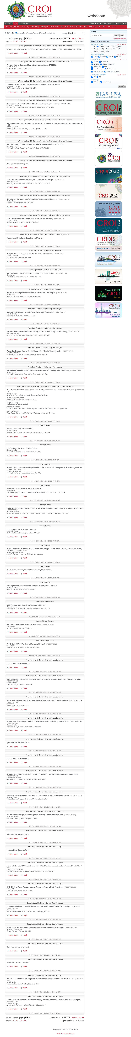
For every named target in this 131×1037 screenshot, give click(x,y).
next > (74, 39)
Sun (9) (95, 56)
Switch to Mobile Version (65, 1033)
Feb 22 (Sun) (25, 26)
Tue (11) (110, 56)
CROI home (107, 23)
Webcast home (96, 23)
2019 (90, 26)
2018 (94, 26)
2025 (61, 26)
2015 (109, 26)
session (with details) (49, 33)
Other (106, 66)
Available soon (106, 82)
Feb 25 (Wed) (54, 26)
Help (124, 23)
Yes (95, 76)
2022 (76, 26)
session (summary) (34, 33)
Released (96, 82)
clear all (119, 44)
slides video (13, 53)
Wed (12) (119, 56)
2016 (104, 26)
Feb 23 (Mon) (35, 26)
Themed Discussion (108, 64)
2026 (95, 46)
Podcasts (117, 23)
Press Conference (99, 69)
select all (124, 44)
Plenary (96, 61)
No (100, 76)
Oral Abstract (97, 66)
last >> (81, 39)
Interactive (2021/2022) (113, 71)
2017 (99, 26)
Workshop (96, 64)
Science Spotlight (98, 71)
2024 (66, 26)
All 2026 (16, 26)
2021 (80, 26)
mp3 (25, 53)
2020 (85, 26)
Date (15, 23)
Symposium (104, 61)
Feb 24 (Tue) (44, 26)
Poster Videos (111, 69)
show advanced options (119, 39)
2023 (71, 26)
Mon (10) (103, 56)
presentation (21, 33)
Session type (24, 23)
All (6, 26)
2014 (113, 26)
